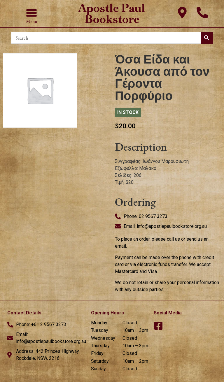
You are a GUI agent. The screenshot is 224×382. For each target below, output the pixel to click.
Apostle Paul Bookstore (111, 13)
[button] (31, 13)
